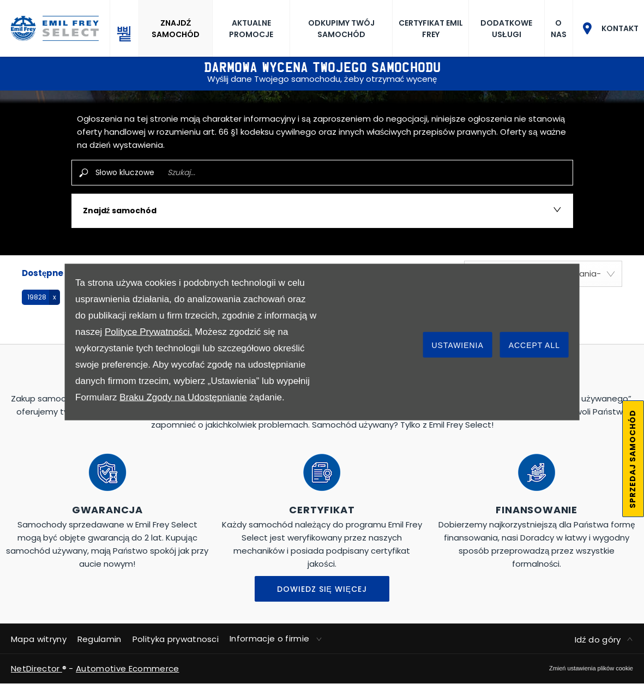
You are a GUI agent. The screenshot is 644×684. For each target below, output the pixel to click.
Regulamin (99, 639)
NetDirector (36, 668)
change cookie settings (591, 668)
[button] (41, 297)
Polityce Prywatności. (148, 332)
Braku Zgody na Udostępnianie (182, 397)
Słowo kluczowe (124, 172)
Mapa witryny (39, 639)
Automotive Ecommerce (127, 668)
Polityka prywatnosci (176, 639)
